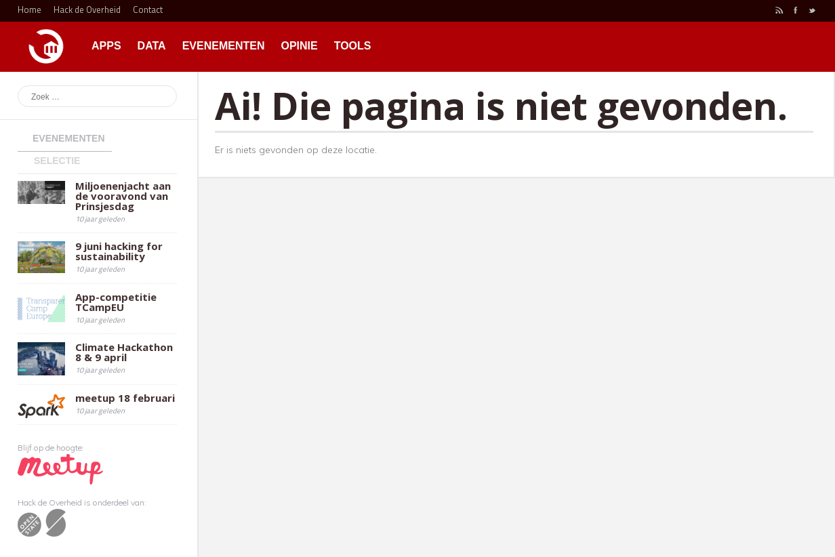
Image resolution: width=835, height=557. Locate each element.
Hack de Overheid (87, 9)
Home (29, 9)
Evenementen (223, 45)
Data (152, 45)
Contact (148, 9)
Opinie (299, 45)
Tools (352, 45)
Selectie (57, 160)
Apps (106, 45)
